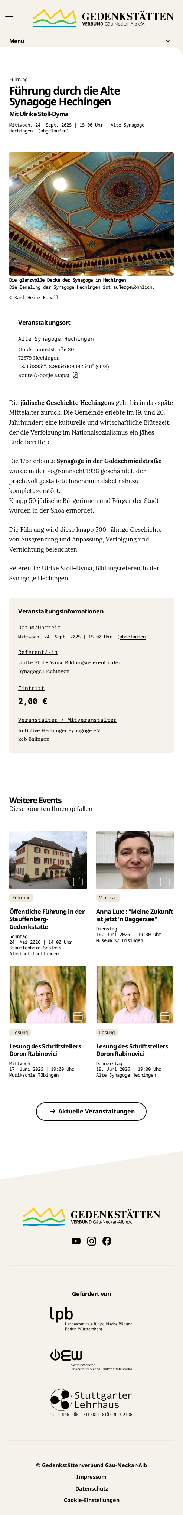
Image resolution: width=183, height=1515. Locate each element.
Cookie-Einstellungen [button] (92, 1499)
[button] (9, 18)
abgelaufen (53, 131)
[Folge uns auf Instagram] (91, 1241)
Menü (91, 41)
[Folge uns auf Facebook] (107, 1241)
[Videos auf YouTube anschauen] (76, 1241)
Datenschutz (91, 1488)
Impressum (91, 1476)
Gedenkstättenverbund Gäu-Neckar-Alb (91, 1465)
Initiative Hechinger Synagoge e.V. (59, 730)
